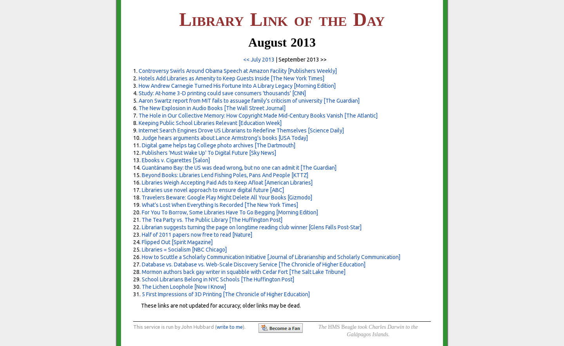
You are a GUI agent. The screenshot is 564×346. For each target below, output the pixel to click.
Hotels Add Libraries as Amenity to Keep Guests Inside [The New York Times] (231, 78)
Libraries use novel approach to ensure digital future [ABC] (213, 190)
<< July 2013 (259, 59)
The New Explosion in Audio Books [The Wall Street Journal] (212, 108)
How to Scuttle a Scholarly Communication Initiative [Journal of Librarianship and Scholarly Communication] (271, 257)
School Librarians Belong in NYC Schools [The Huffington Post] (218, 279)
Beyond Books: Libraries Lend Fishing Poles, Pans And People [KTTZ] (225, 175)
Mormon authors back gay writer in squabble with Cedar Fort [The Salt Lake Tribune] (243, 272)
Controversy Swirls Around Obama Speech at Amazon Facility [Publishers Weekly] (238, 71)
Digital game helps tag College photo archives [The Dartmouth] (218, 145)
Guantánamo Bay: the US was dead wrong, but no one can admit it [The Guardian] (239, 168)
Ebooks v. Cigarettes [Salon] (176, 160)
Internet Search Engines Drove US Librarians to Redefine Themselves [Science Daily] (241, 130)
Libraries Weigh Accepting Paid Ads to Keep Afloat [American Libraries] (227, 182)
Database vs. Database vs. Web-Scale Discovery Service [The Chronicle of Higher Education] (253, 264)
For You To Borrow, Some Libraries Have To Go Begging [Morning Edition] (230, 212)
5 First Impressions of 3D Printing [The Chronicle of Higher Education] (226, 294)
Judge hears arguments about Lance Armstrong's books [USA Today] (225, 138)
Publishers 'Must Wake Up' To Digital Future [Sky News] (209, 153)
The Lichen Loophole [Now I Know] (184, 287)
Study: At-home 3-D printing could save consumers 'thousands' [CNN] (222, 93)
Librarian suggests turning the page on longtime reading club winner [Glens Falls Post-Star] (252, 227)
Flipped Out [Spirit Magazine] (177, 242)
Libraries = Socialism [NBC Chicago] (184, 249)
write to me (230, 327)
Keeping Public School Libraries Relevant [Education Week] (210, 123)
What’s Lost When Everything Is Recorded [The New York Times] (220, 205)
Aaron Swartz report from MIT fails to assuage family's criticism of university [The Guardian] (249, 101)
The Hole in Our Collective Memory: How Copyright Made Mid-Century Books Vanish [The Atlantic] (258, 115)
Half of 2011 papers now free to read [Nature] (197, 235)
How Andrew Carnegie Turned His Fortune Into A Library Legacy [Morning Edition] (237, 86)
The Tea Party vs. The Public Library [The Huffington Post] (212, 220)
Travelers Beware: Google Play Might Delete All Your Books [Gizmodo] (227, 197)
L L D (282, 19)
